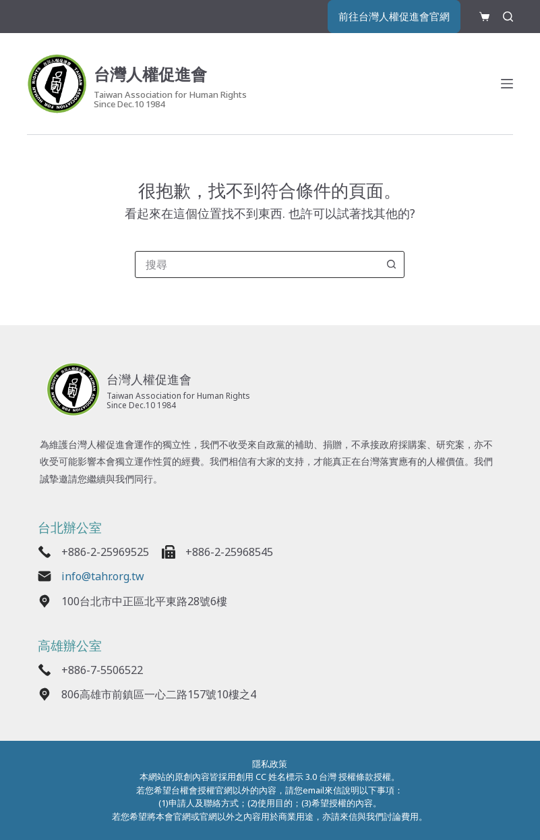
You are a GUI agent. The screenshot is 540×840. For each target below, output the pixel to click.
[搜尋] (508, 18)
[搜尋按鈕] (391, 264)
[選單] (507, 86)
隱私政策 (269, 764)
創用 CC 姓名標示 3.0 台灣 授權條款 (304, 777)
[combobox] (257, 264)
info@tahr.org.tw (108, 578)
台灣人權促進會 (164, 74)
